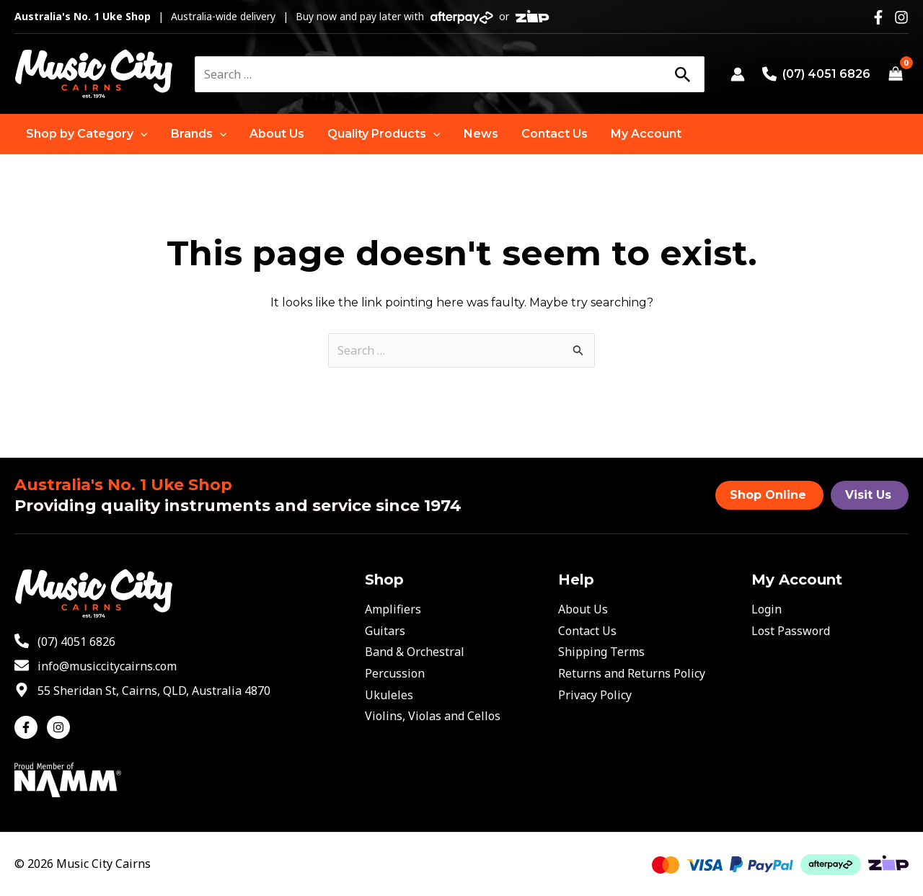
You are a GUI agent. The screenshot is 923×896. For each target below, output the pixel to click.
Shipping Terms (601, 652)
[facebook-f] (29, 727)
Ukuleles (389, 695)
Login (766, 609)
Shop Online (768, 495)
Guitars (385, 631)
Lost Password (790, 631)
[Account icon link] (738, 74)
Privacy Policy (595, 695)
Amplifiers (393, 609)
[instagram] (60, 727)
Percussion (395, 673)
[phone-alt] (64, 641)
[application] (140, 134)
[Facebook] (878, 17)
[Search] (682, 74)
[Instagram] (901, 17)
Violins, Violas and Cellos (432, 716)
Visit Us (868, 495)
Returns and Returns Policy (631, 673)
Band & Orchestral (414, 652)
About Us (583, 609)
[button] (86, 134)
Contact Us (587, 631)
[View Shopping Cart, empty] (895, 74)
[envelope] (95, 666)
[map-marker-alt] (142, 690)
